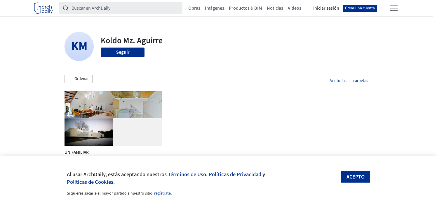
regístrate (162, 193)
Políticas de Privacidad (235, 174)
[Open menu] (393, 8)
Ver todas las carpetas (349, 81)
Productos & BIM (245, 8)
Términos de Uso (187, 174)
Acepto (356, 177)
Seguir (122, 52)
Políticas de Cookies (90, 182)
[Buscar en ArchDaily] (125, 8)
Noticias (275, 8)
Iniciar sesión (326, 8)
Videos (294, 8)
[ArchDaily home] (43, 8)
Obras (194, 8)
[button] (79, 79)
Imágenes (214, 8)
